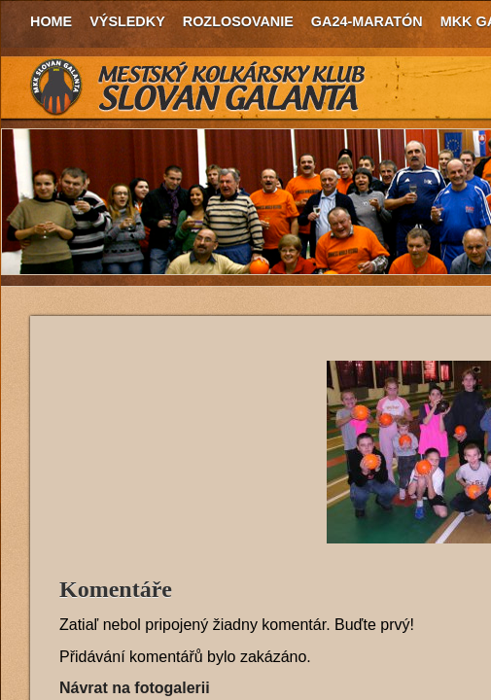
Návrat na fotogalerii (134, 688)
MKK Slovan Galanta (198, 87)
